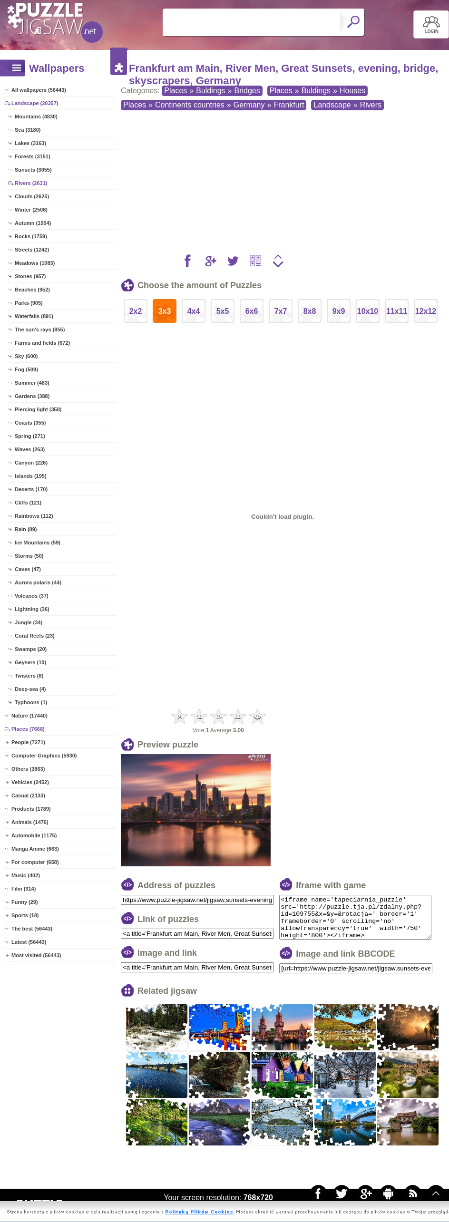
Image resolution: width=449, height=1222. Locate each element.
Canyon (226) (31, 463)
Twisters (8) (29, 676)
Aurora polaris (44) (38, 582)
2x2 (135, 311)
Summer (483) (32, 383)
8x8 (309, 311)
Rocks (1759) (31, 236)
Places (175, 91)
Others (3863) (28, 769)
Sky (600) (26, 356)
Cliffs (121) (28, 502)
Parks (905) (29, 303)
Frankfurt (288, 105)
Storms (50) (29, 556)
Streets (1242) (32, 249)
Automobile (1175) (34, 835)
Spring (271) (30, 436)
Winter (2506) (31, 210)
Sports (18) (25, 915)
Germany (249, 105)
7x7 (280, 311)
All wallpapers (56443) (38, 90)
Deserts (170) (31, 489)
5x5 (222, 311)
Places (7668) (28, 729)
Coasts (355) (30, 423)
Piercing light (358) (38, 409)
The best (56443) (31, 928)
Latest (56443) (28, 942)
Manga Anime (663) (35, 849)
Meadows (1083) (35, 263)
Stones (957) (30, 276)
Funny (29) (24, 902)
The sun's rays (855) (40, 329)
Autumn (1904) (33, 223)
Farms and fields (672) (42, 343)
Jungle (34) (28, 622)
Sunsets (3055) (33, 170)
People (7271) (28, 742)
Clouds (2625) (32, 196)
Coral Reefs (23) (35, 636)
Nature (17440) (29, 715)
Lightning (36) (32, 609)
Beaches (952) (32, 289)
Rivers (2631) (31, 183)
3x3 (164, 311)
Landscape (332, 105)
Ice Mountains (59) (37, 542)
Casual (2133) (28, 795)
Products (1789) (31, 809)
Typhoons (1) (31, 702)
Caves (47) (28, 569)
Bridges (247, 91)
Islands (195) (31, 476)
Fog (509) (26, 369)
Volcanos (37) (32, 596)
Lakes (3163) (30, 143)
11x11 (397, 311)
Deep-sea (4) (30, 689)
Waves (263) (30, 449)
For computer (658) (35, 862)
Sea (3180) (27, 130)
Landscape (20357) (34, 103)
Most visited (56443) (36, 955)
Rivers (370, 105)
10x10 (368, 311)
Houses (352, 91)
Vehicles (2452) (30, 782)
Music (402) (25, 875)
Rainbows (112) (34, 516)
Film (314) (23, 889)
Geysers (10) (30, 662)
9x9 (338, 311)
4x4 (193, 311)
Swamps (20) (31, 649)
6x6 (251, 311)
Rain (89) (26, 529)
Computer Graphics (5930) (44, 755)
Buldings (210, 91)
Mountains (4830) (36, 116)
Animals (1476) (30, 822)
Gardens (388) (32, 396)
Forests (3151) (32, 156)
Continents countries (189, 105)
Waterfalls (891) (34, 316)
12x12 (426, 311)
